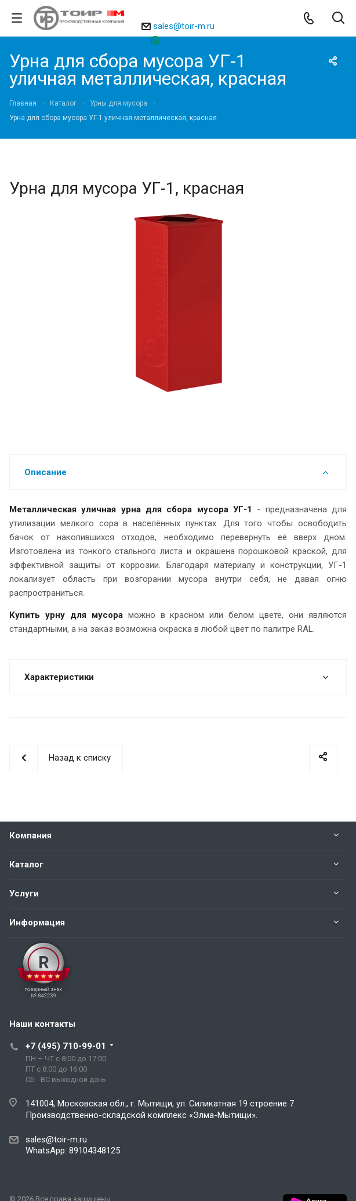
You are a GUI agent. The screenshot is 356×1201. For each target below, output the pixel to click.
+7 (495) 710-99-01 (66, 1046)
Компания (30, 835)
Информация (37, 922)
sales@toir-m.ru (184, 26)
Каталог (26, 864)
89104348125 (183, 39)
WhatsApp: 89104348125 (73, 1150)
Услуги (24, 893)
